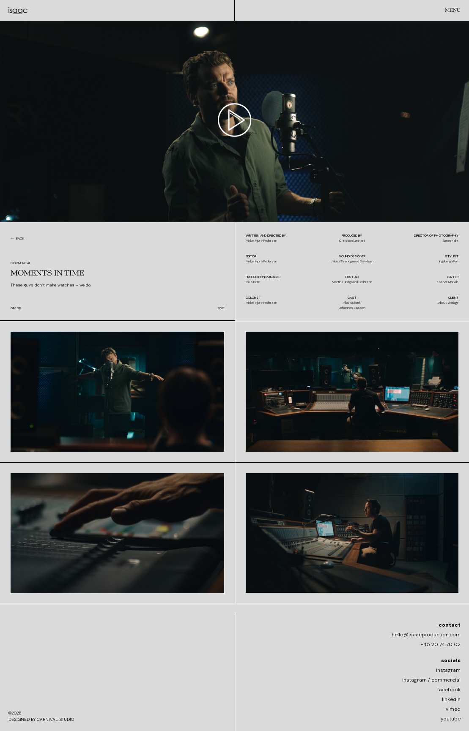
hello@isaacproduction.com (426, 634)
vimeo (453, 709)
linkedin (451, 699)
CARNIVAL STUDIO (55, 719)
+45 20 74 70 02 (440, 644)
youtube (451, 718)
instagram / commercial (431, 679)
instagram (448, 670)
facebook (449, 689)
